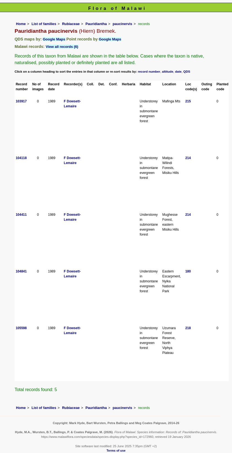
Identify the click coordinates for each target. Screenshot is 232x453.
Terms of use (116, 450)
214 (188, 158)
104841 (21, 271)
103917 (21, 101)
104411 (21, 215)
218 (188, 328)
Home (21, 24)
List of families (43, 24)
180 (188, 271)
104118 (21, 158)
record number (149, 71)
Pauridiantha (96, 24)
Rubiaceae (71, 24)
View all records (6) (62, 47)
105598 (21, 328)
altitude (167, 71)
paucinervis (122, 24)
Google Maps (54, 39)
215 (188, 101)
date (178, 71)
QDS (186, 71)
